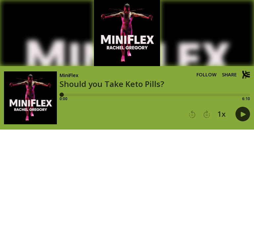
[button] (192, 114)
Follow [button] (206, 74)
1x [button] (221, 114)
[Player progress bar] (155, 95)
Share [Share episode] (229, 74)
